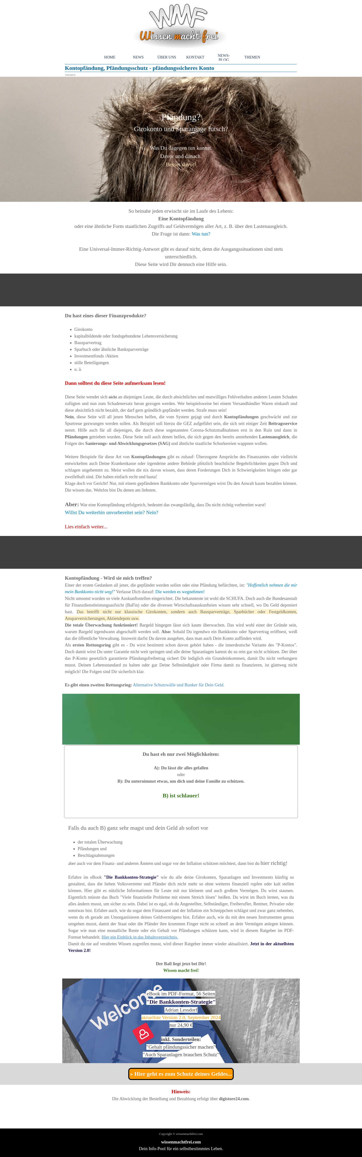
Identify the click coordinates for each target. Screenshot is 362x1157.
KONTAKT (195, 57)
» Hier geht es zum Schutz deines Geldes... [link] (181, 1074)
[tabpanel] (181, 139)
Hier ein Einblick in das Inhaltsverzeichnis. (139, 937)
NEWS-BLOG (224, 57)
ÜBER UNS (166, 57)
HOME (109, 57)
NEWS (138, 57)
